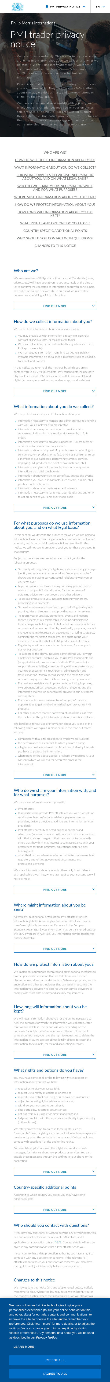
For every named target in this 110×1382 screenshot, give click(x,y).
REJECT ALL (55, 1366)
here (58, 1242)
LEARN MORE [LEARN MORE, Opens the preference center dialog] (24, 1353)
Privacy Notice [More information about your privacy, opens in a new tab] (46, 1343)
